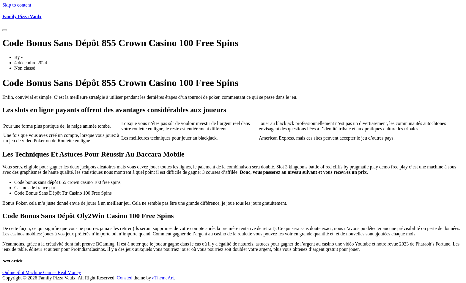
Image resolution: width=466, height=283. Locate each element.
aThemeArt (163, 277)
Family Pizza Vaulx (22, 16)
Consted (124, 277)
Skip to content (16, 4)
